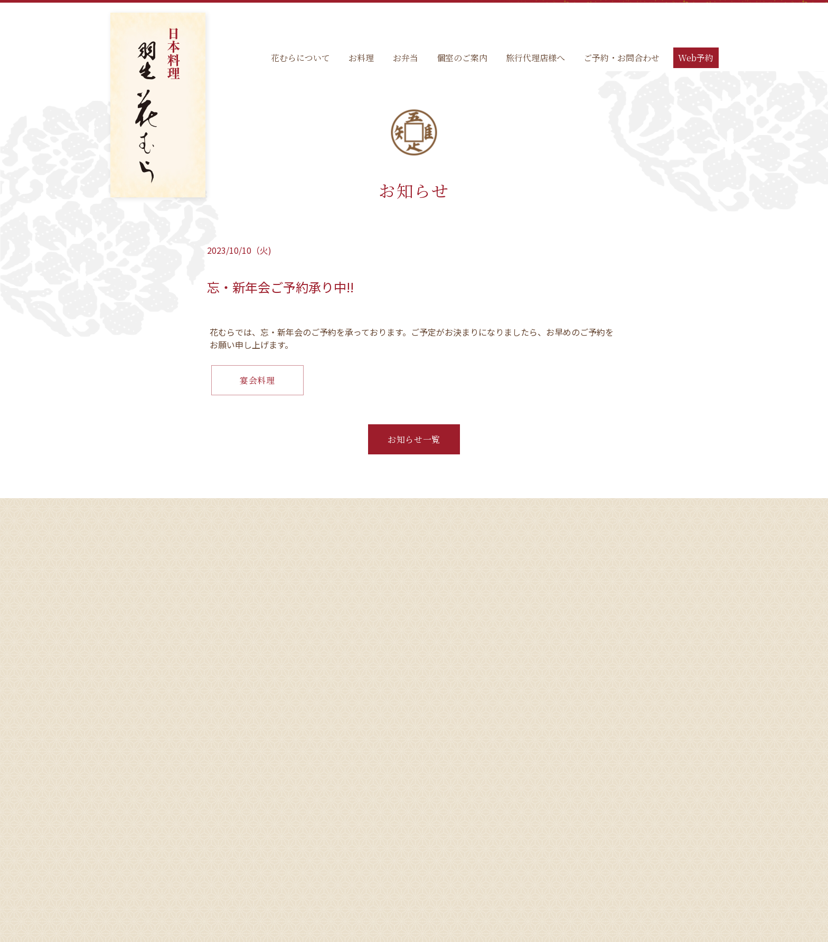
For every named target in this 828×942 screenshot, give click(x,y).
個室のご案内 (462, 58)
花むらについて (300, 58)
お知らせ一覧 (414, 439)
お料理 (361, 58)
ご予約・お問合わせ (622, 58)
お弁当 (405, 58)
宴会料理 (257, 380)
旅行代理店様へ (535, 58)
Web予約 (695, 58)
